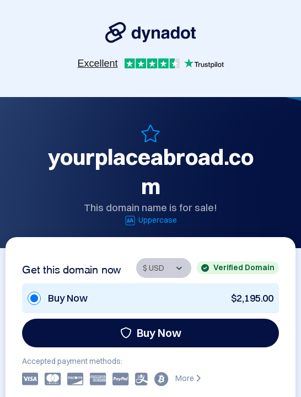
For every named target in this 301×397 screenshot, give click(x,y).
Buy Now (150, 333)
